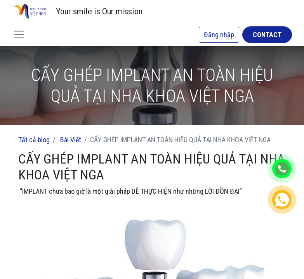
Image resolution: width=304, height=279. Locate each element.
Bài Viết (70, 140)
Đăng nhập (219, 35)
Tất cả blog (34, 140)
